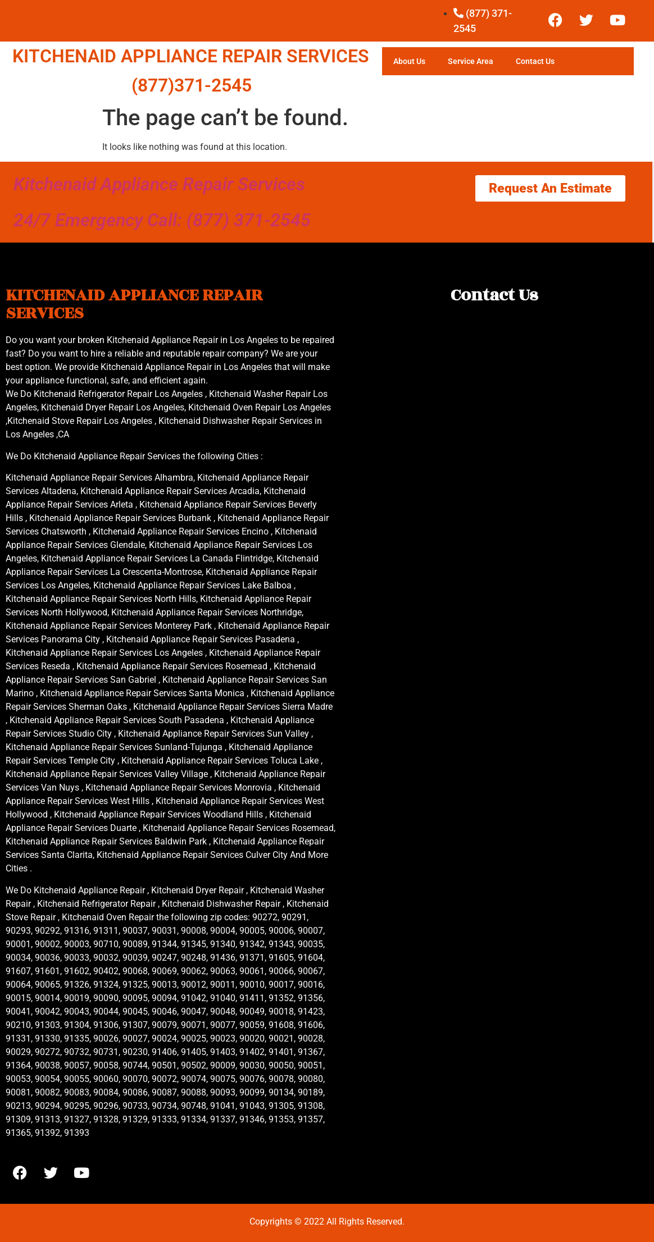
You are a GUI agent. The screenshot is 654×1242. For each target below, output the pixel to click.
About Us (409, 61)
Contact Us (535, 61)
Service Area (470, 61)
